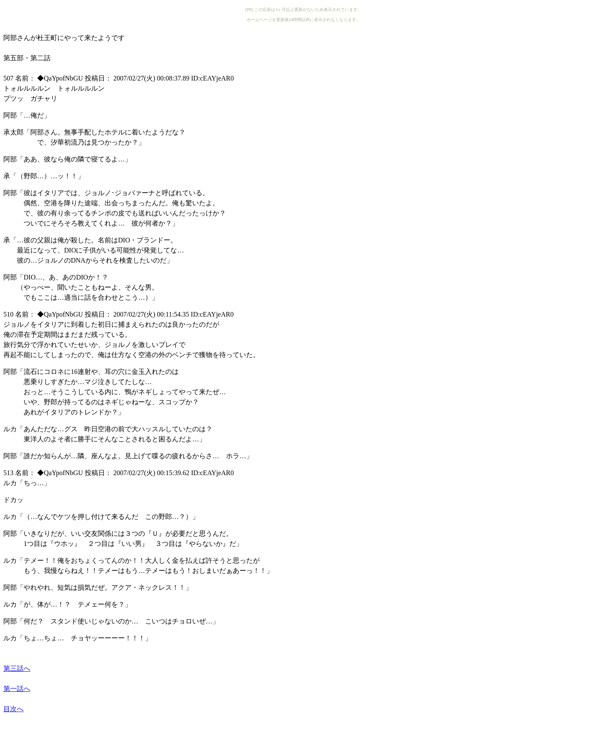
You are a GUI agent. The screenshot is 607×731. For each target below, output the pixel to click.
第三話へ (16, 668)
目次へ (13, 708)
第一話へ (16, 688)
